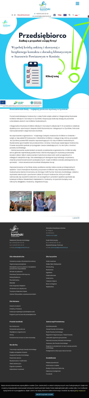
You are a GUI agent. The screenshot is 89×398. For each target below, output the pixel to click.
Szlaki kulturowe (51, 275)
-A (12, 15)
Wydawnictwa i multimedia (18, 361)
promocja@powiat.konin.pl (59, 247)
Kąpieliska (49, 272)
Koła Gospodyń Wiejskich (17, 286)
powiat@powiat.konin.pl (21, 247)
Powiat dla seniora (15, 358)
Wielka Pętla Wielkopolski (53, 264)
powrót (76, 218)
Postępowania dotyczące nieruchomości (58, 351)
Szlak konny (49, 278)
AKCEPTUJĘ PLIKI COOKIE (44, 394)
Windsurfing (50, 267)
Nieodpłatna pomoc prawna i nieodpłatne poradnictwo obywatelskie (23, 268)
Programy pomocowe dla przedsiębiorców (23, 314)
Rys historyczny (14, 326)
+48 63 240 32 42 (42, 14)
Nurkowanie (49, 270)
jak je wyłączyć (80, 391)
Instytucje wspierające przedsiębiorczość (22, 312)
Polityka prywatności (52, 362)
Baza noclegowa (51, 284)
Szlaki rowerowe (51, 261)
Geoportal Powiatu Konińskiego (19, 355)
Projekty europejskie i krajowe (18, 352)
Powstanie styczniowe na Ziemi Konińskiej (22, 337)
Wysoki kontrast (23, 15)
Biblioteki (12, 283)
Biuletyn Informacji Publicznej (55, 368)
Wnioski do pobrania (16, 271)
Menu (77, 4)
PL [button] (75, 15)
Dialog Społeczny (15, 277)
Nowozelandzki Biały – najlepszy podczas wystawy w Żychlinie (39, 109)
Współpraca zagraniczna (18, 332)
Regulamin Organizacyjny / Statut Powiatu (59, 335)
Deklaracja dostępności (53, 371)
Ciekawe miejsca (51, 281)
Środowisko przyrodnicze (17, 329)
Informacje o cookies (52, 365)
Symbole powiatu (51, 326)
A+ (15, 15)
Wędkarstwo (50, 287)
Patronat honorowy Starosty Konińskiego (58, 340)
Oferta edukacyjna (15, 363)
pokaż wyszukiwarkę (70, 15)
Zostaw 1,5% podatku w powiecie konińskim (23, 294)
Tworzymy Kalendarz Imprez (18, 291)
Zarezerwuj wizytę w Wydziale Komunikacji (23, 261)
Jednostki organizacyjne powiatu (56, 337)
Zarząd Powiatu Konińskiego (54, 329)
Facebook (49, 374)
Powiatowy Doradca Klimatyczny (20, 274)
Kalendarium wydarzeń (17, 369)
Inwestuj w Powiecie (16, 309)
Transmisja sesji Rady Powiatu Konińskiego (23, 349)
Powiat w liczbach (15, 306)
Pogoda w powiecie (16, 366)
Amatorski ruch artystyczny (18, 288)
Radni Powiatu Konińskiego (54, 332)
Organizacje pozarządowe (18, 264)
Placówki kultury (14, 280)
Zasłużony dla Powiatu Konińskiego (57, 343)
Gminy (12, 335)
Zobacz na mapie (51, 235)
